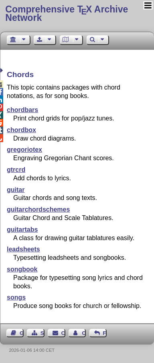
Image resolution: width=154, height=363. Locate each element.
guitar (15, 189)
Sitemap (43, 333)
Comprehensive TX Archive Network (66, 13)
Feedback (105, 333)
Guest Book (22, 333)
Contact (63, 333)
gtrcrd (16, 169)
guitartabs (22, 229)
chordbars (22, 109)
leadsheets (23, 249)
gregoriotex (24, 149)
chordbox (21, 129)
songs (16, 297)
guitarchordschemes (38, 209)
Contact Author (84, 333)
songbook (22, 269)
